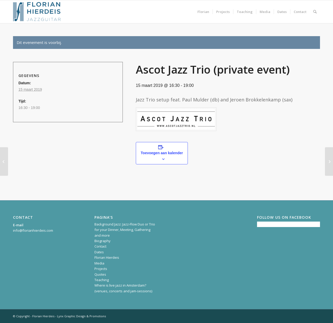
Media (99, 263)
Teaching (101, 279)
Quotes (100, 274)
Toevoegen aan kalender (162, 153)
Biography (102, 240)
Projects (100, 268)
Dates (99, 252)
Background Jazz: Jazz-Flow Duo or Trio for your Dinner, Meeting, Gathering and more (124, 230)
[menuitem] (203, 11)
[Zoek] (315, 11)
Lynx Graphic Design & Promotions (81, 316)
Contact (100, 246)
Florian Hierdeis (106, 257)
